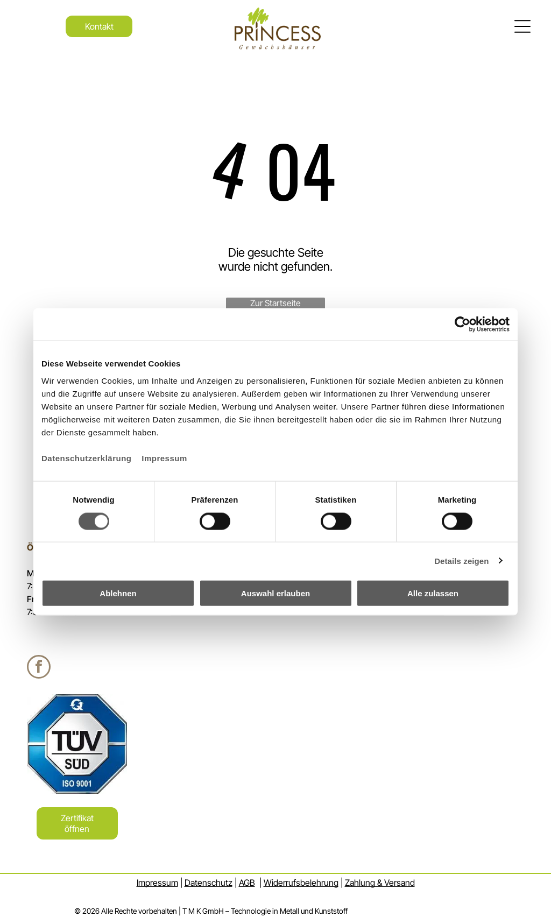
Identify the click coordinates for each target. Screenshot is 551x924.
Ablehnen (118, 593)
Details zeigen (461, 560)
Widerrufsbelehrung (301, 882)
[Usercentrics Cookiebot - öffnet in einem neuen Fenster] (462, 324)
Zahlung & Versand (380, 882)
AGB (247, 882)
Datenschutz (208, 882)
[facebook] (39, 668)
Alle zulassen (432, 593)
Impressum (164, 458)
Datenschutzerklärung (86, 458)
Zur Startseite (275, 303)
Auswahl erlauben (275, 593)
